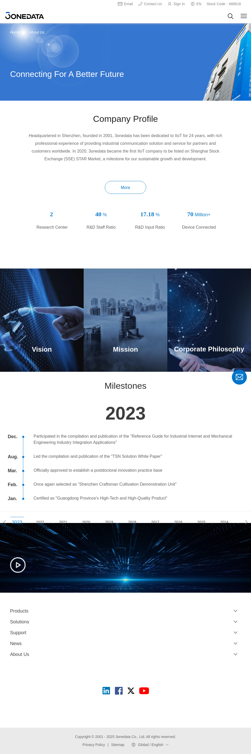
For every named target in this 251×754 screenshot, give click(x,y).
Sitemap (117, 745)
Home (15, 32)
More (125, 187)
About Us (36, 32)
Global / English (150, 745)
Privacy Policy (93, 745)
